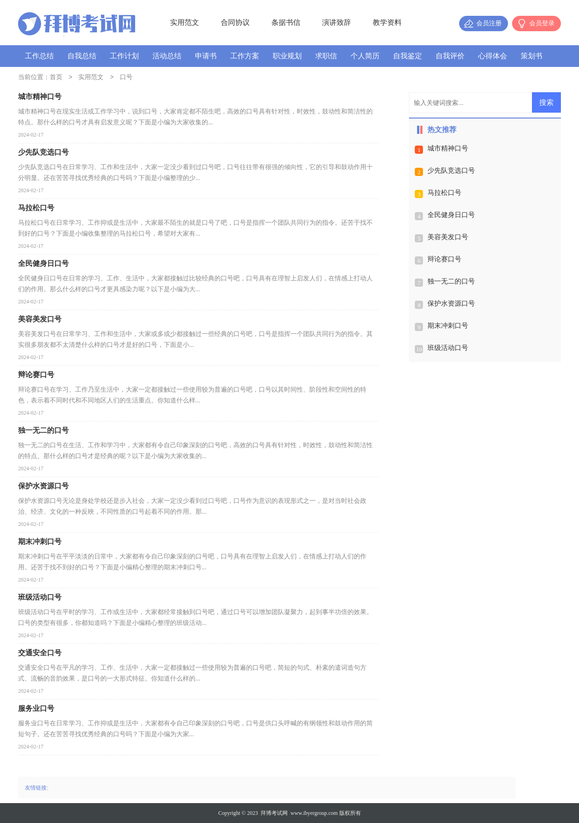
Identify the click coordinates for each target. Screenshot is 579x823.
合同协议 (235, 22)
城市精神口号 (447, 148)
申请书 (206, 56)
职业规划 (287, 56)
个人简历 (365, 56)
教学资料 (387, 22)
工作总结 (39, 56)
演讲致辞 (336, 22)
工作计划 (124, 56)
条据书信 (285, 22)
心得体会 (492, 56)
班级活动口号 (447, 347)
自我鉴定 (407, 56)
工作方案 (244, 56)
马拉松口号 (444, 192)
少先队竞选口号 (451, 170)
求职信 (326, 56)
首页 (56, 77)
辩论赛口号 (444, 259)
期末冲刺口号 (447, 325)
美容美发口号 (447, 237)
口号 (126, 77)
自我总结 (81, 56)
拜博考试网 (274, 813)
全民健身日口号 (451, 214)
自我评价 (450, 56)
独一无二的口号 (451, 281)
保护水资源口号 (451, 303)
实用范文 (184, 22)
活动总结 (166, 56)
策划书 (531, 56)
